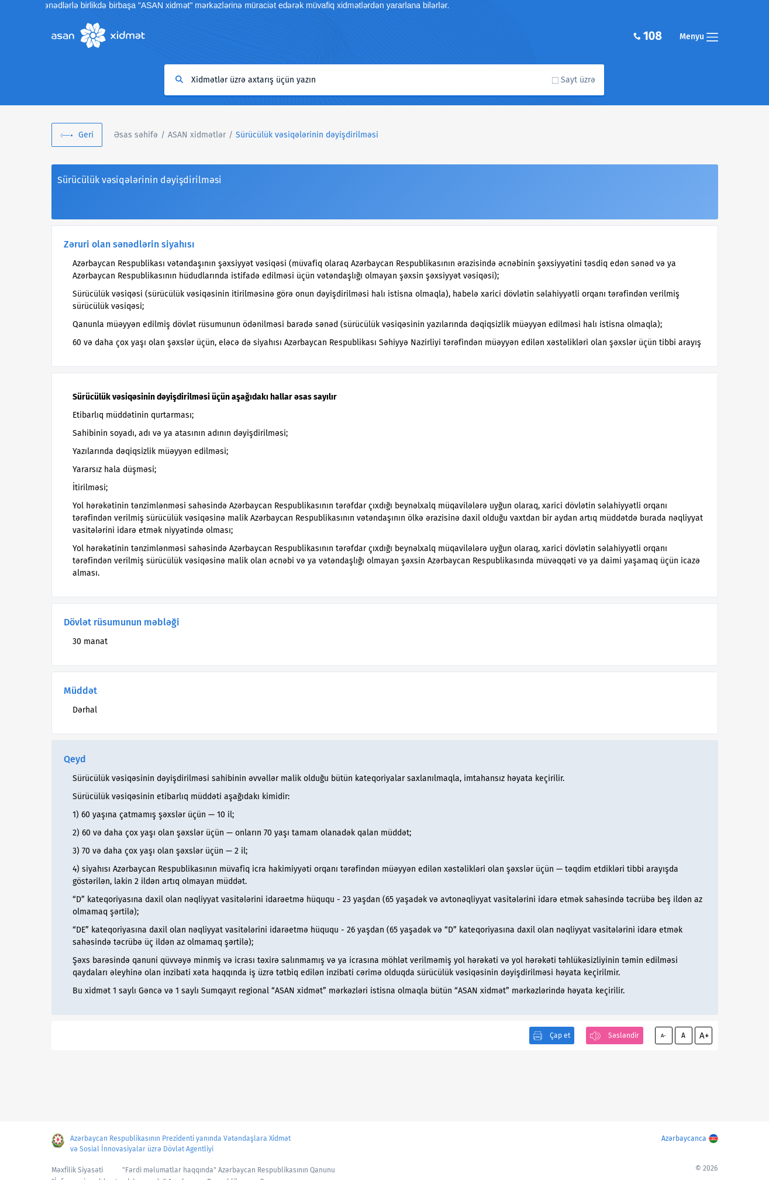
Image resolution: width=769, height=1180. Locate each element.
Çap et (560, 1035)
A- (663, 1035)
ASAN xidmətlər (197, 135)
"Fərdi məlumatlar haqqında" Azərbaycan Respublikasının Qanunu (228, 1170)
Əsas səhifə (136, 135)
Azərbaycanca (683, 1138)
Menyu (699, 37)
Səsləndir (623, 1035)
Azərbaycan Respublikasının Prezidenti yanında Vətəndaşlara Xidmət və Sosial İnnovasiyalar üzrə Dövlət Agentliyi (180, 1143)
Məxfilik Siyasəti (77, 1170)
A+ (704, 1035)
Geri (86, 135)
